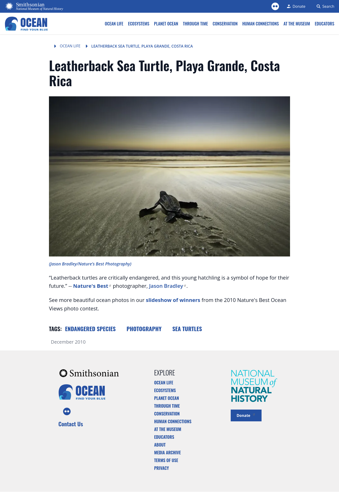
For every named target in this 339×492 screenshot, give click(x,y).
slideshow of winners (173, 299)
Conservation (167, 414)
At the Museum (167, 429)
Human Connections (173, 421)
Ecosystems (165, 390)
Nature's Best (92, 285)
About (160, 445)
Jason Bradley (167, 285)
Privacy (161, 468)
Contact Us (70, 423)
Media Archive (167, 452)
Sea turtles (187, 328)
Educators (164, 437)
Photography (143, 328)
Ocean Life (70, 46)
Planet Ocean (166, 398)
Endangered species (90, 328)
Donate (246, 415)
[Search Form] (324, 6)
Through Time (167, 406)
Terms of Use (166, 460)
